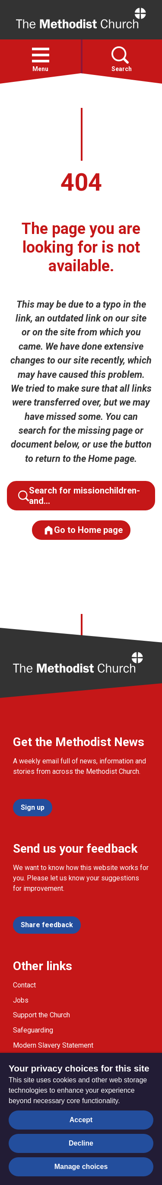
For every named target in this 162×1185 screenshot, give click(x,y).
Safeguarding (33, 1030)
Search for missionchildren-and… (79, 495)
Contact (24, 985)
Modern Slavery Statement (53, 1045)
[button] (40, 55)
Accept (81, 1119)
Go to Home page (83, 530)
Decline (81, 1143)
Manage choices (81, 1166)
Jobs (21, 1000)
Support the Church (41, 1015)
